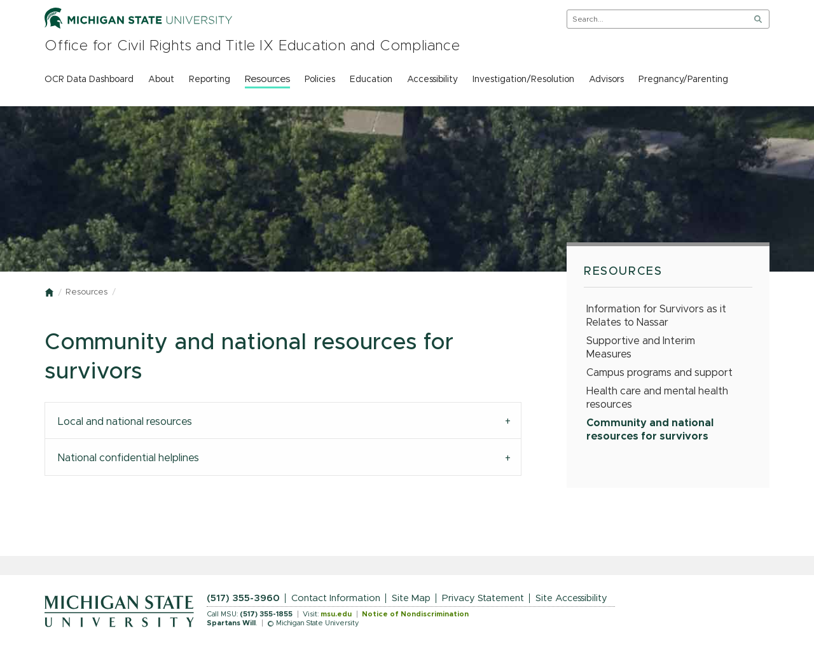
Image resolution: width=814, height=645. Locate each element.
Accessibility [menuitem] (432, 79)
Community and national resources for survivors (650, 429)
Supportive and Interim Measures (640, 347)
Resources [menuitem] (267, 79)
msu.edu (336, 614)
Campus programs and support (659, 373)
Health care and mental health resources (657, 398)
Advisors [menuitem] (606, 79)
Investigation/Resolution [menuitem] (523, 79)
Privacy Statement (483, 598)
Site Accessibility (571, 598)
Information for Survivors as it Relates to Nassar (656, 316)
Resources (86, 292)
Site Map (411, 598)
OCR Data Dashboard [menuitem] (89, 79)
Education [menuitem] (371, 79)
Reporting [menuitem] (209, 79)
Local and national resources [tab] (125, 422)
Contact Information (335, 598)
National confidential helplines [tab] (128, 458)
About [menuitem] (161, 79)
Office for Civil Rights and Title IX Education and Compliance (252, 46)
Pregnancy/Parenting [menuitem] (683, 79)
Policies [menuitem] (320, 79)
